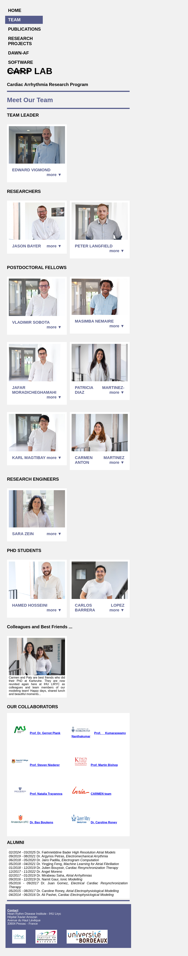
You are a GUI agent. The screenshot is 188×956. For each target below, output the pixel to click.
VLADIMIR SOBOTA (31, 322)
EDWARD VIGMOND (31, 170)
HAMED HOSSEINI (29, 605)
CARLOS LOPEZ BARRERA (99, 607)
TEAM (14, 19)
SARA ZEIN (23, 533)
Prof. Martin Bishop (104, 765)
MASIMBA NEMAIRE (94, 321)
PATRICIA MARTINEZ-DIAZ (99, 390)
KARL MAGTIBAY (29, 457)
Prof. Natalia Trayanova (46, 793)
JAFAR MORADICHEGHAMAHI (34, 390)
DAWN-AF (18, 52)
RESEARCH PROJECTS (20, 41)
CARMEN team (101, 793)
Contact (12, 910)
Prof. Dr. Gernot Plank (45, 733)
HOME (14, 10)
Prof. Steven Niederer (45, 765)
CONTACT (18, 71)
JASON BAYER (26, 246)
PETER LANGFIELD (94, 246)
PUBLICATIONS (24, 29)
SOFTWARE (20, 62)
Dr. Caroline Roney (104, 822)
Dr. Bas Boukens (41, 822)
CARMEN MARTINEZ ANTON (99, 460)
